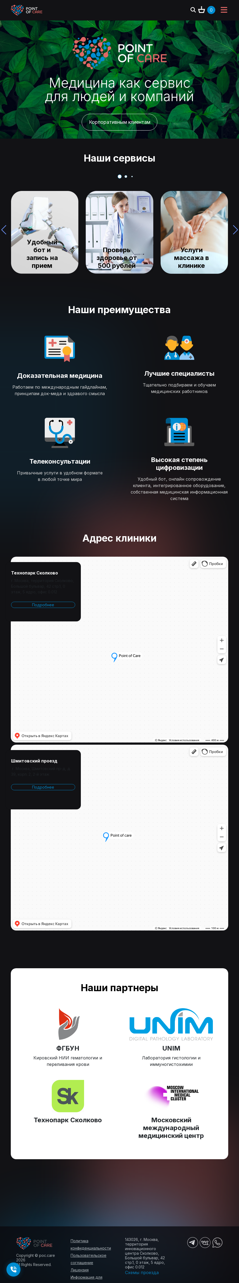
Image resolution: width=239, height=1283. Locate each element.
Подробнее (43, 605)
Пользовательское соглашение (88, 1259)
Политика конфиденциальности (91, 1244)
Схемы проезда (142, 1272)
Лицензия (80, 1270)
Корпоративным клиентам (119, 122)
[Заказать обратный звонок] (13, 1269)
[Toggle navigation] (224, 10)
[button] (235, 230)
